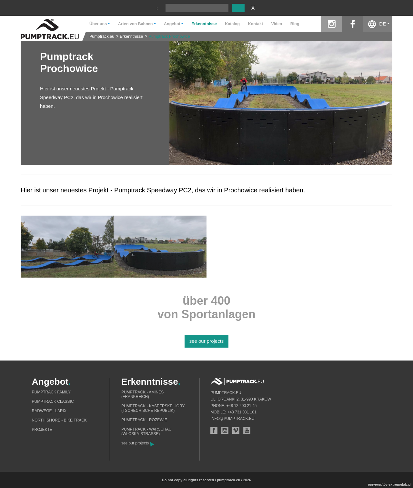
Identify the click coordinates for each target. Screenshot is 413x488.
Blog (294, 24)
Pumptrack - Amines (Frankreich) (142, 394)
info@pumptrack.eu (232, 418)
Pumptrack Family (51, 392)
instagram (331, 24)
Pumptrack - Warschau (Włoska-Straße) (146, 431)
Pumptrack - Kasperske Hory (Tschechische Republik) (153, 408)
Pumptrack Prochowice (169, 36)
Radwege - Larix (49, 411)
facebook (352, 24)
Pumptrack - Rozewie (144, 420)
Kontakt (255, 24)
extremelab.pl (399, 484)
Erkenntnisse (204, 24)
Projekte (42, 429)
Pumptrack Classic (53, 401)
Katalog (232, 24)
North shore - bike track (59, 420)
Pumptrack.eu (101, 36)
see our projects (206, 341)
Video (276, 24)
